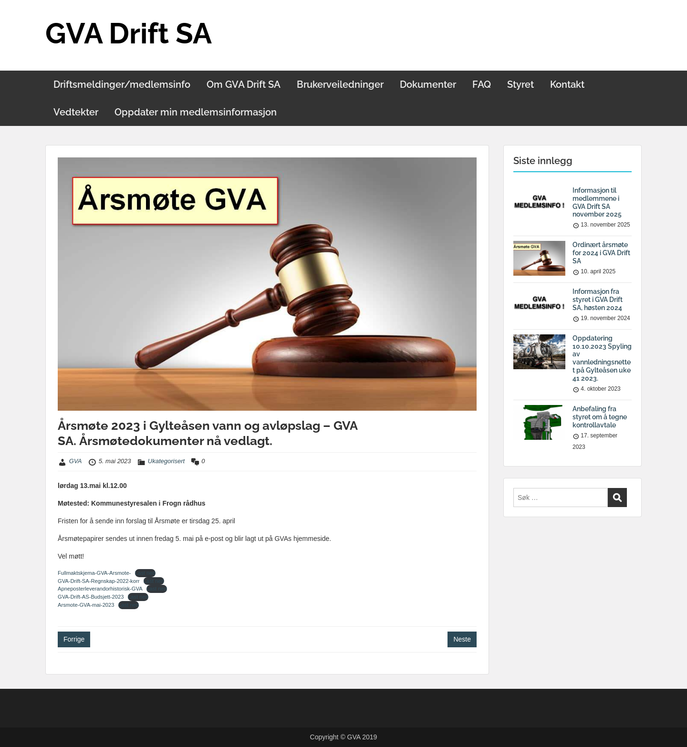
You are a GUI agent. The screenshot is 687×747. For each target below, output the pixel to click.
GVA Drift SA (128, 33)
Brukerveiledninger (340, 84)
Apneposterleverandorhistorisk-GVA (100, 588)
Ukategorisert (166, 461)
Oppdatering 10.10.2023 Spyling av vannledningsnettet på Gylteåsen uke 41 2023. (602, 358)
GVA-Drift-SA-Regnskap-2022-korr (98, 581)
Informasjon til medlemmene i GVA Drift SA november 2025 (597, 202)
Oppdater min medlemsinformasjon (195, 112)
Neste (462, 639)
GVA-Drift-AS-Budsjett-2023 (91, 597)
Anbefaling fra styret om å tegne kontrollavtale (599, 417)
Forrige (73, 639)
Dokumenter (428, 84)
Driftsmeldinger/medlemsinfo (121, 84)
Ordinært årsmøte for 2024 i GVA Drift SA (601, 253)
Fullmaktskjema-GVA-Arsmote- (94, 573)
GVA (75, 461)
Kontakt (567, 84)
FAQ (481, 84)
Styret (520, 84)
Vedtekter (75, 112)
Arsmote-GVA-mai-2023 (86, 605)
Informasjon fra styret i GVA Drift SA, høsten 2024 (597, 299)
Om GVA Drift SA (244, 84)
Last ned (145, 573)
